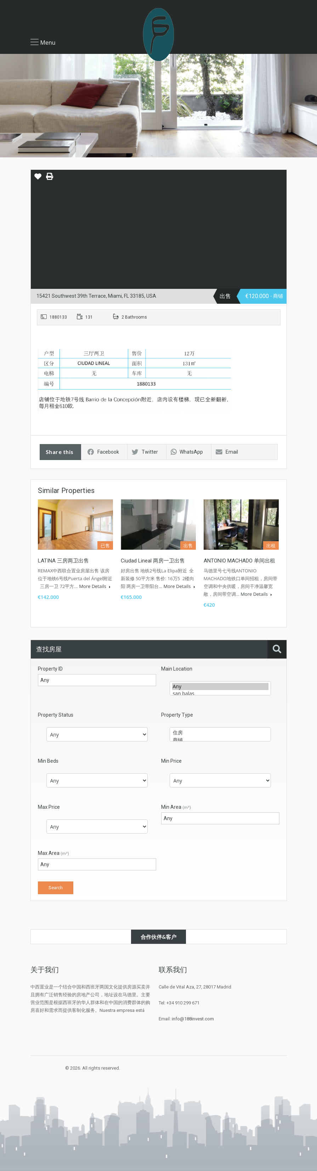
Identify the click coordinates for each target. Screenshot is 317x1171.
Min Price (171, 761)
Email (227, 452)
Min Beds (48, 761)
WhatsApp (187, 452)
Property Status (55, 715)
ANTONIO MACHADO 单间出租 (239, 561)
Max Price (49, 807)
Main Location (176, 669)
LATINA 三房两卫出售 (63, 561)
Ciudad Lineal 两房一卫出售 (153, 561)
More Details (95, 586)
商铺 (220, 740)
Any (220, 686)
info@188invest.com (193, 1018)
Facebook (103, 452)
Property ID (50, 669)
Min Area (176, 807)
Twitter (145, 452)
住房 (220, 732)
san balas (220, 693)
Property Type (177, 715)
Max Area (53, 853)
